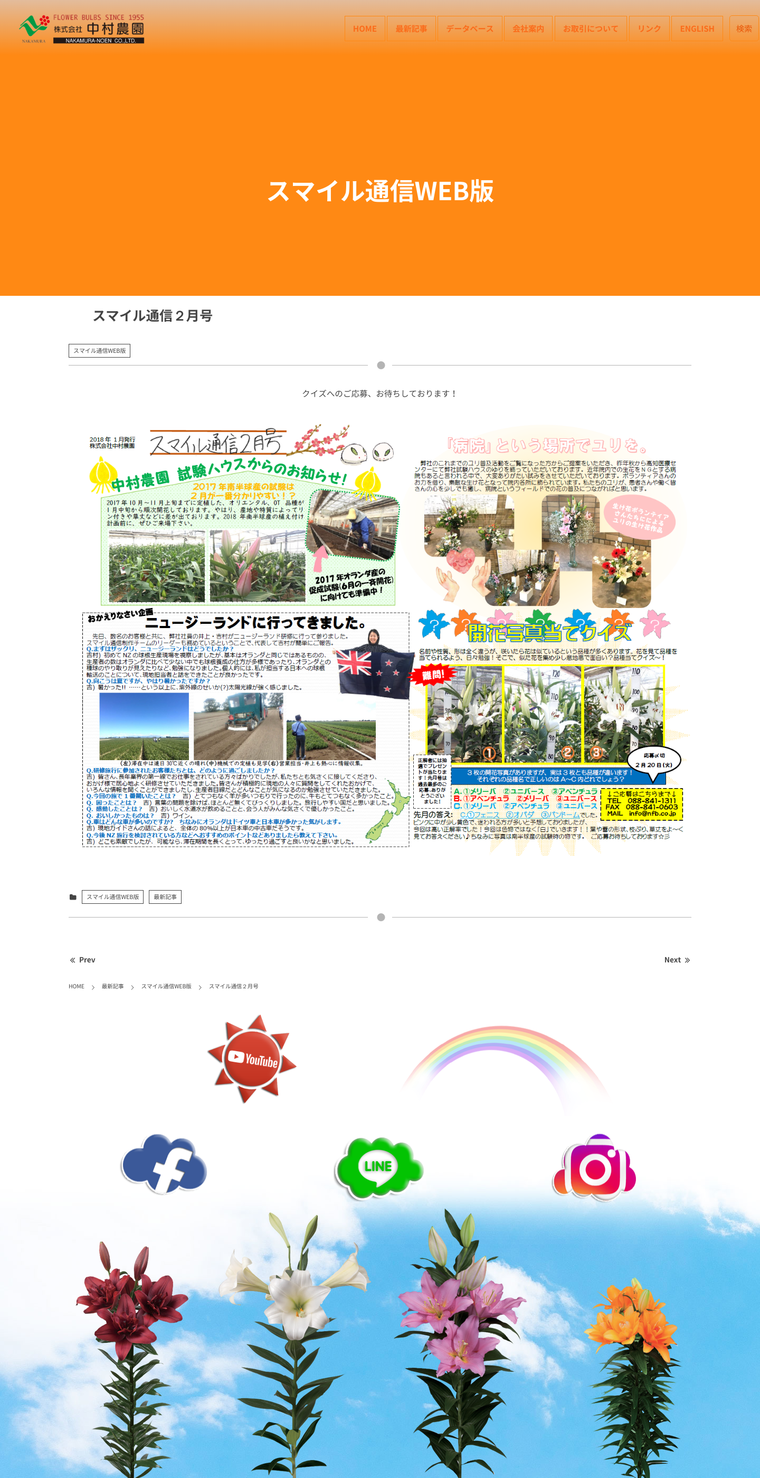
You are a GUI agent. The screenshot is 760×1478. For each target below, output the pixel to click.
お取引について (591, 28)
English (697, 28)
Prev (82, 960)
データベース (469, 28)
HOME (365, 28)
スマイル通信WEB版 (99, 350)
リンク (649, 28)
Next (677, 960)
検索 (744, 28)
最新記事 (411, 28)
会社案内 (528, 28)
